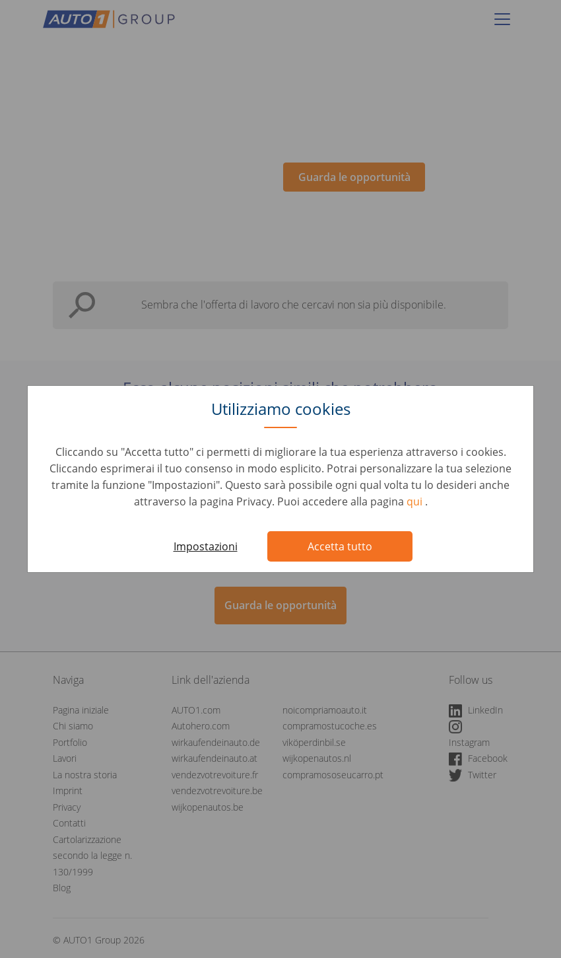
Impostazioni (206, 546)
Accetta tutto (340, 546)
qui (416, 501)
